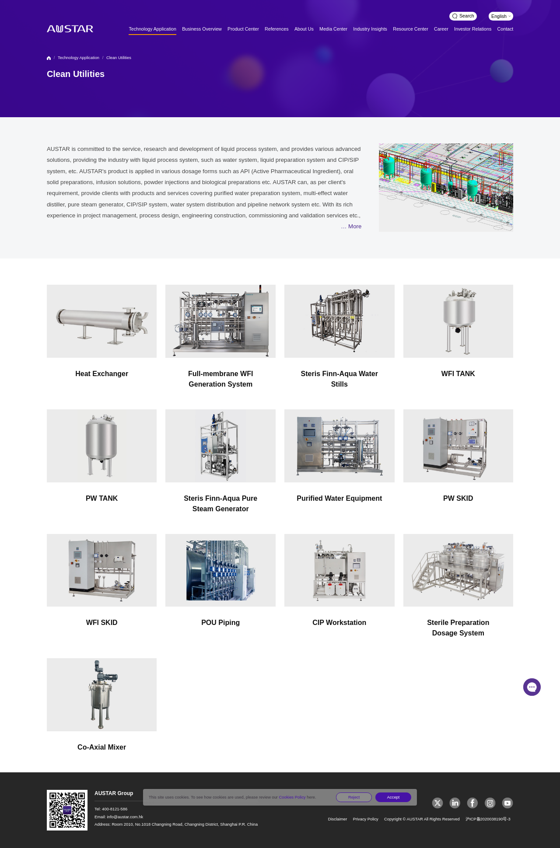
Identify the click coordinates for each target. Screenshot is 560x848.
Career (441, 28)
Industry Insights (370, 28)
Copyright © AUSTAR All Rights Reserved (422, 819)
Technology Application (152, 28)
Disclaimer (337, 819)
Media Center (333, 28)
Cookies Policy (292, 797)
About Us (304, 28)
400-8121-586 (114, 809)
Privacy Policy (365, 819)
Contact (505, 28)
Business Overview (202, 28)
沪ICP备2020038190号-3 (488, 819)
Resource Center (410, 28)
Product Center (243, 28)
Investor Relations (472, 28)
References (277, 28)
